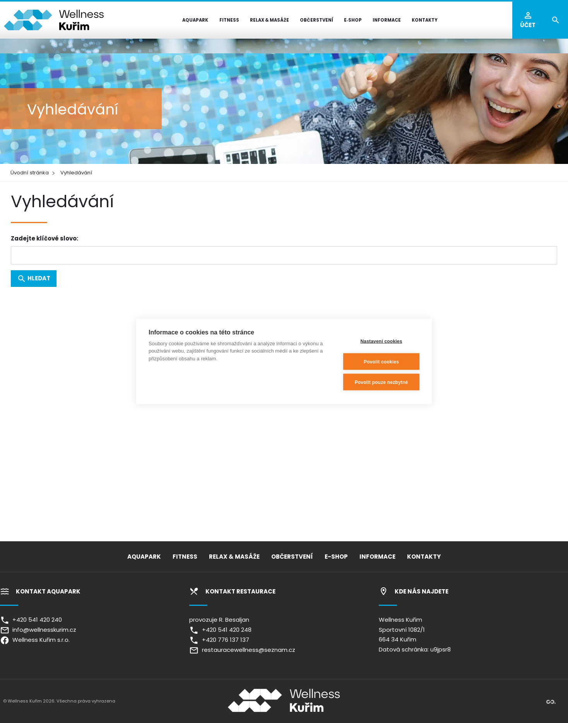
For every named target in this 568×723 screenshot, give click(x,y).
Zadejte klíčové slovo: (44, 238)
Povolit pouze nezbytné (381, 382)
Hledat (33, 278)
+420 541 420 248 (220, 630)
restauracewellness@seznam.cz (242, 650)
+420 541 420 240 (31, 620)
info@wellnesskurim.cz (38, 630)
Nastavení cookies (381, 341)
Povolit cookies (381, 361)
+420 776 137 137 (219, 640)
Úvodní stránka (29, 172)
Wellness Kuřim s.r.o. (35, 640)
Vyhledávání (76, 172)
